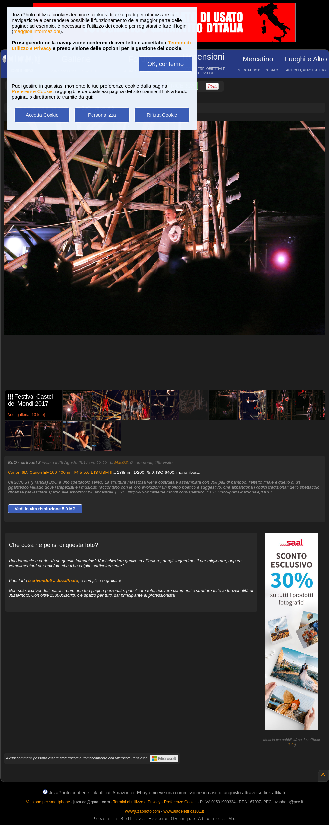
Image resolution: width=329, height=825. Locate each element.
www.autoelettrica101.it (183, 811)
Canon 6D (17, 472)
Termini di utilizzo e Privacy (136, 802)
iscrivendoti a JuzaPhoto (53, 580)
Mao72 (121, 462)
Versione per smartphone (48, 802)
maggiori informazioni (36, 31)
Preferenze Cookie (32, 91)
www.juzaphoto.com (142, 811)
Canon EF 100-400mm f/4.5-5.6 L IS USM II (71, 472)
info (292, 745)
